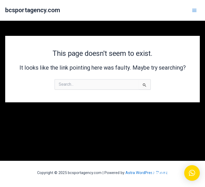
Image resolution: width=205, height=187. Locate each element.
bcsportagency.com (32, 10)
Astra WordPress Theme (146, 172)
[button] (192, 173)
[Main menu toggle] (194, 10)
